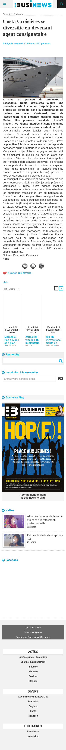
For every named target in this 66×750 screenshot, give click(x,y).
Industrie (33, 666)
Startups (33, 681)
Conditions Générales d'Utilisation (33, 637)
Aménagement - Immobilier (33, 657)
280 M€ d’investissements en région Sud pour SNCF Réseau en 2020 (53, 339)
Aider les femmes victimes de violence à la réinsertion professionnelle (44, 520)
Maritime (33, 671)
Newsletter (33, 736)
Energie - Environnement (33, 662)
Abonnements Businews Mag (33, 696)
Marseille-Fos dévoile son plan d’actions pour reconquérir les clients (11, 339)
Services (33, 676)
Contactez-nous (33, 627)
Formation (33, 701)
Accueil (6, 14)
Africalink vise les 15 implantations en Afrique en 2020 (32, 339)
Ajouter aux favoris (20, 272)
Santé (33, 711)
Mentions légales (33, 632)
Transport (33, 716)
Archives (18, 14)
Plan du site (33, 731)
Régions (33, 706)
